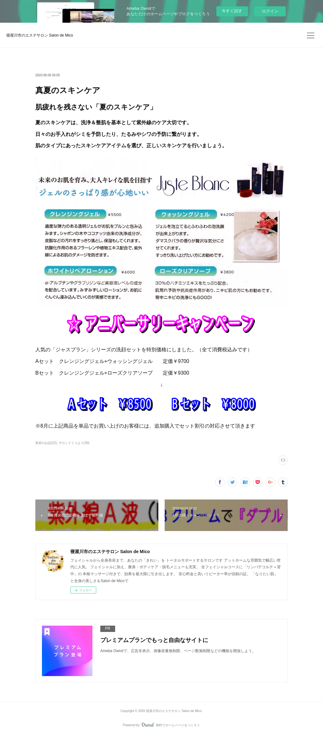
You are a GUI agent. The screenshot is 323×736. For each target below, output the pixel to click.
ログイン (270, 11)
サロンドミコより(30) (74, 443)
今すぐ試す (232, 11)
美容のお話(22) (46, 443)
